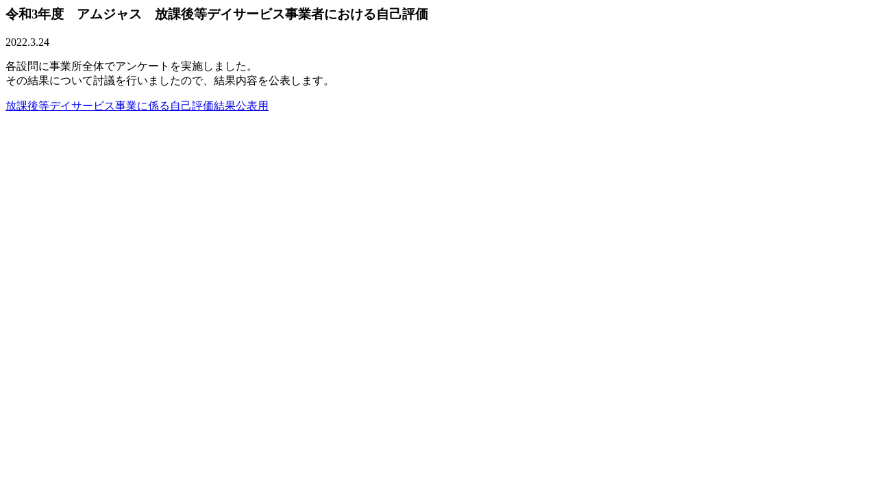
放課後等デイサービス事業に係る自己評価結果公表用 (137, 106)
